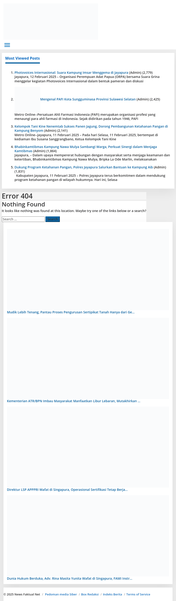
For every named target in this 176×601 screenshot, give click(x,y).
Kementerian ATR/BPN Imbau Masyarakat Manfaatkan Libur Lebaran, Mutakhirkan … (73, 401)
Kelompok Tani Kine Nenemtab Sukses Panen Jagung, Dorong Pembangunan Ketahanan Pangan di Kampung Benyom (91, 128)
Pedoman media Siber (61, 594)
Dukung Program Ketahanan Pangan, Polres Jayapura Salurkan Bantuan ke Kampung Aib (84, 167)
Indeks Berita (112, 594)
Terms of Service (138, 594)
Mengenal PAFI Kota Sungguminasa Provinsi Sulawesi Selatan (88, 99)
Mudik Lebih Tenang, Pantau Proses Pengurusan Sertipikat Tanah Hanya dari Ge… (71, 312)
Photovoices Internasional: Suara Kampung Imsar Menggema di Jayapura (71, 72)
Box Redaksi (90, 594)
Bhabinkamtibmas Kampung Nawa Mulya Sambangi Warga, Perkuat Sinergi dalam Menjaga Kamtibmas (86, 149)
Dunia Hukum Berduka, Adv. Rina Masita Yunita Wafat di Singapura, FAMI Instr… (69, 578)
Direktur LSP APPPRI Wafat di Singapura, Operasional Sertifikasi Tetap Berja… (67, 489)
